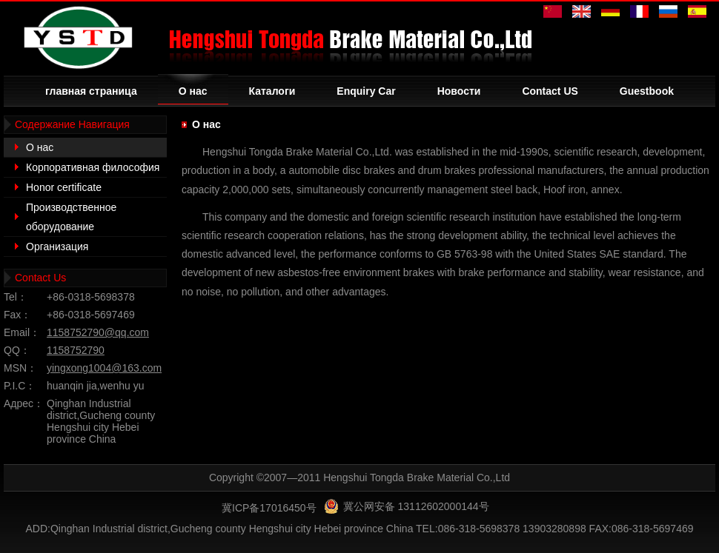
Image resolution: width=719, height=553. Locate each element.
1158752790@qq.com (98, 332)
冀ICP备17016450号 (269, 508)
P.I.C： (20, 386)
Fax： (17, 315)
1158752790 (76, 350)
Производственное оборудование (71, 216)
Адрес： (24, 403)
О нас (39, 147)
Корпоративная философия (92, 167)
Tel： (15, 297)
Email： (22, 332)
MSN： (20, 368)
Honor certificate (64, 187)
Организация (57, 246)
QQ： (17, 350)
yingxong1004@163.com (104, 368)
